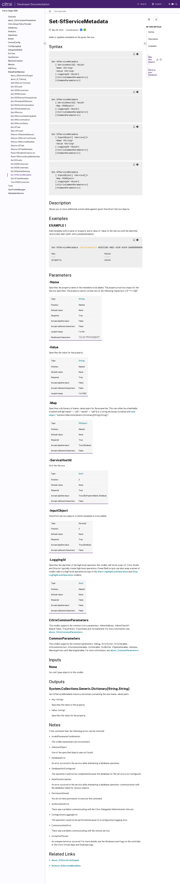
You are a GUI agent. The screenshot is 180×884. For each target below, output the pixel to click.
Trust (10, 186)
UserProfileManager (16, 190)
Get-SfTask (15, 127)
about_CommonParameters (124, 650)
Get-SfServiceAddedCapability (23, 116)
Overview (12, 17)
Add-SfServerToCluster (21, 83)
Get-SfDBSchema (18, 94)
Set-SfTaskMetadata (19, 178)
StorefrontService (16, 72)
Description (153, 40)
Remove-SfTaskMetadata (21, 149)
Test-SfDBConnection (20, 182)
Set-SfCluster (16, 160)
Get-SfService (17, 112)
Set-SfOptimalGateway (20, 171)
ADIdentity (12, 28)
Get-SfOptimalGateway (20, 109)
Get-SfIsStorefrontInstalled (22, 105)
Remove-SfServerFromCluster (23, 138)
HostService (13, 57)
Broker (11, 39)
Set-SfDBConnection (19, 164)
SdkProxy (12, 68)
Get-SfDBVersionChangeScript (24, 98)
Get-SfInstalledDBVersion (21, 101)
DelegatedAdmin (15, 50)
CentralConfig (14, 42)
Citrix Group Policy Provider (19, 24)
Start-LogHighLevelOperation (113, 571)
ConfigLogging (14, 46)
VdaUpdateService (16, 193)
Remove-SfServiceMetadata (22, 142)
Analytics (12, 31)
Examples (152, 47)
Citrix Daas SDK (60, 11)
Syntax (151, 33)
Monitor (11, 64)
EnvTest (11, 53)
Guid (81, 474)
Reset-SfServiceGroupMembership (25, 157)
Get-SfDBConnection (20, 90)
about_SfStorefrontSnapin (65, 860)
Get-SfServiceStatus (19, 123)
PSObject (83, 423)
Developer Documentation (33, 4)
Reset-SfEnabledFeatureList (23, 153)
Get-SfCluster (16, 87)
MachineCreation (15, 61)
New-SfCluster (17, 131)
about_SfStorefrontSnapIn (22, 76)
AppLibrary (12, 35)
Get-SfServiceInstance (20, 120)
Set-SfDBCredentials (19, 168)
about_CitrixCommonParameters (22, 20)
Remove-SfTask (17, 146)
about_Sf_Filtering (18, 79)
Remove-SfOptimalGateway (22, 134)
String (82, 299)
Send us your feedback (152, 72)
